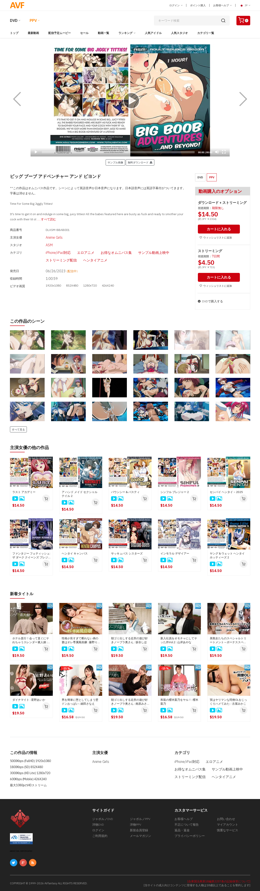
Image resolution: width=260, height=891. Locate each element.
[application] (130, 100)
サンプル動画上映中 (126, 247)
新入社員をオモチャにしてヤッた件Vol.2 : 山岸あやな (178, 639)
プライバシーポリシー (189, 838)
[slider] (118, 152)
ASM (40, 241)
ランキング (125, 33)
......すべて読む (46, 219)
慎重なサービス (227, 832)
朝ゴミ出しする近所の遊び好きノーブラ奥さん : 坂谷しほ (129, 639)
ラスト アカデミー (24, 491)
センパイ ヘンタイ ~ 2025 (226, 491)
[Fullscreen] (224, 152)
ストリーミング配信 (157, 247)
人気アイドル (153, 33)
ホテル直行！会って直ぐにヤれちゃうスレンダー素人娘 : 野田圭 (30, 640)
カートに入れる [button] (220, 229)
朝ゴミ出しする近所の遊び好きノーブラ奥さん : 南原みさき (129, 701)
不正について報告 (186, 825)
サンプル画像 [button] (115, 162)
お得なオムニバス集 (95, 247)
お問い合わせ (226, 819)
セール (84, 33)
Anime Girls (44, 235)
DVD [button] (200, 177)
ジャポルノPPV (140, 819)
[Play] (130, 100)
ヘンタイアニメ (47, 253)
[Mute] (217, 152)
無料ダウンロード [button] (140, 162)
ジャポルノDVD (102, 819)
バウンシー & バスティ (125, 491)
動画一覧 (103, 33)
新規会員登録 (139, 832)
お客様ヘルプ (222, 5)
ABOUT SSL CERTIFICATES (21, 850)
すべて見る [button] (18, 429)
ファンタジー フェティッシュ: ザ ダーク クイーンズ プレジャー (31, 555)
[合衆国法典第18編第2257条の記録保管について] (218, 881)
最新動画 (33, 33)
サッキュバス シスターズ (127, 553)
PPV (33, 20)
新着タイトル (23, 593)
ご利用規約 (99, 838)
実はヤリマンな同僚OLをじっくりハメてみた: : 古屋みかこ (228, 701)
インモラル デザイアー (174, 553)
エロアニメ (70, 247)
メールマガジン (140, 838)
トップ (14, 33)
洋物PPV (135, 825)
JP (244, 5)
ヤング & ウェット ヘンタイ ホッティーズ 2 (227, 555)
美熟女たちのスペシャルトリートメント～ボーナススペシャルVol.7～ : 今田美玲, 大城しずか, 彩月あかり (229, 640)
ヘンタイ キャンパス (75, 553)
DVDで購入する (210, 301)
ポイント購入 (198, 5)
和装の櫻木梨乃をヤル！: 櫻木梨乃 (179, 701)
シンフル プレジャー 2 (174, 491)
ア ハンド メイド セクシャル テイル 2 (79, 493)
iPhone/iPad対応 (48, 247)
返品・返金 (182, 832)
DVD (14, 20)
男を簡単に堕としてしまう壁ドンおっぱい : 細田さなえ (80, 701)
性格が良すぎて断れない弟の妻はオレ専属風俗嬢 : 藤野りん (80, 640)
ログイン (175, 5)
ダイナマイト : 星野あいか (28, 699)
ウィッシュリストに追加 (216, 237)
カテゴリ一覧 (205, 33)
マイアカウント (227, 825)
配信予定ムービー (59, 33)
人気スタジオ (179, 33)
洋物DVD (98, 825)
